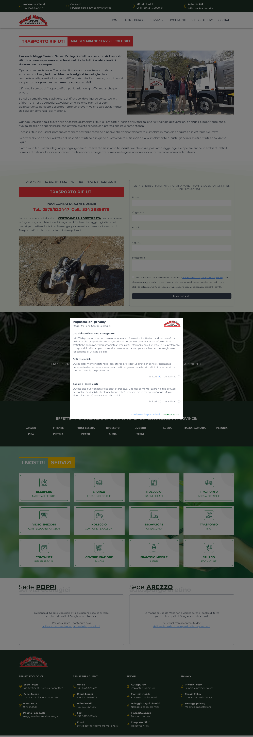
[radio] (159, 376)
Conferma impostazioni (145, 414)
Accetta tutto (171, 414)
